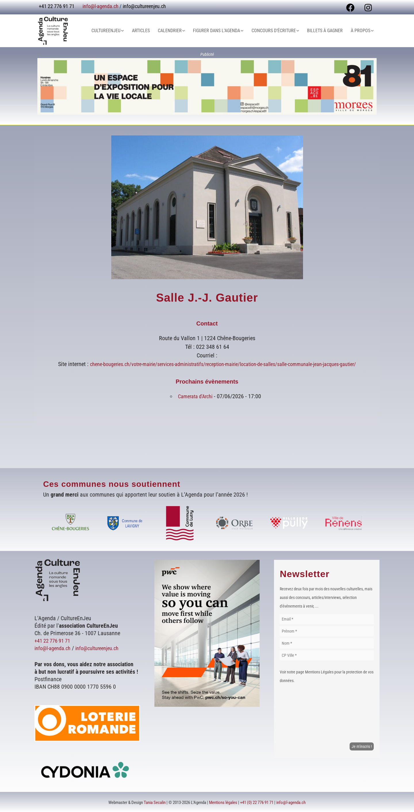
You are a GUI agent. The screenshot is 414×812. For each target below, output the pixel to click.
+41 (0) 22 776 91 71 (256, 802)
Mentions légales (223, 802)
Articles (153, 30)
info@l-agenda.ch (100, 6)
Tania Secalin (155, 802)
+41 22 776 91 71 (54, 640)
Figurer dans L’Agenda (226, 30)
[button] (137, 30)
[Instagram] (368, 7)
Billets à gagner (328, 30)
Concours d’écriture (281, 30)
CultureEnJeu (122, 30)
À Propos (363, 30)
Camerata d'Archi (195, 396)
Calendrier (181, 30)
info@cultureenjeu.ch (144, 6)
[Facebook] (350, 7)
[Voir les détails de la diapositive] (207, 86)
